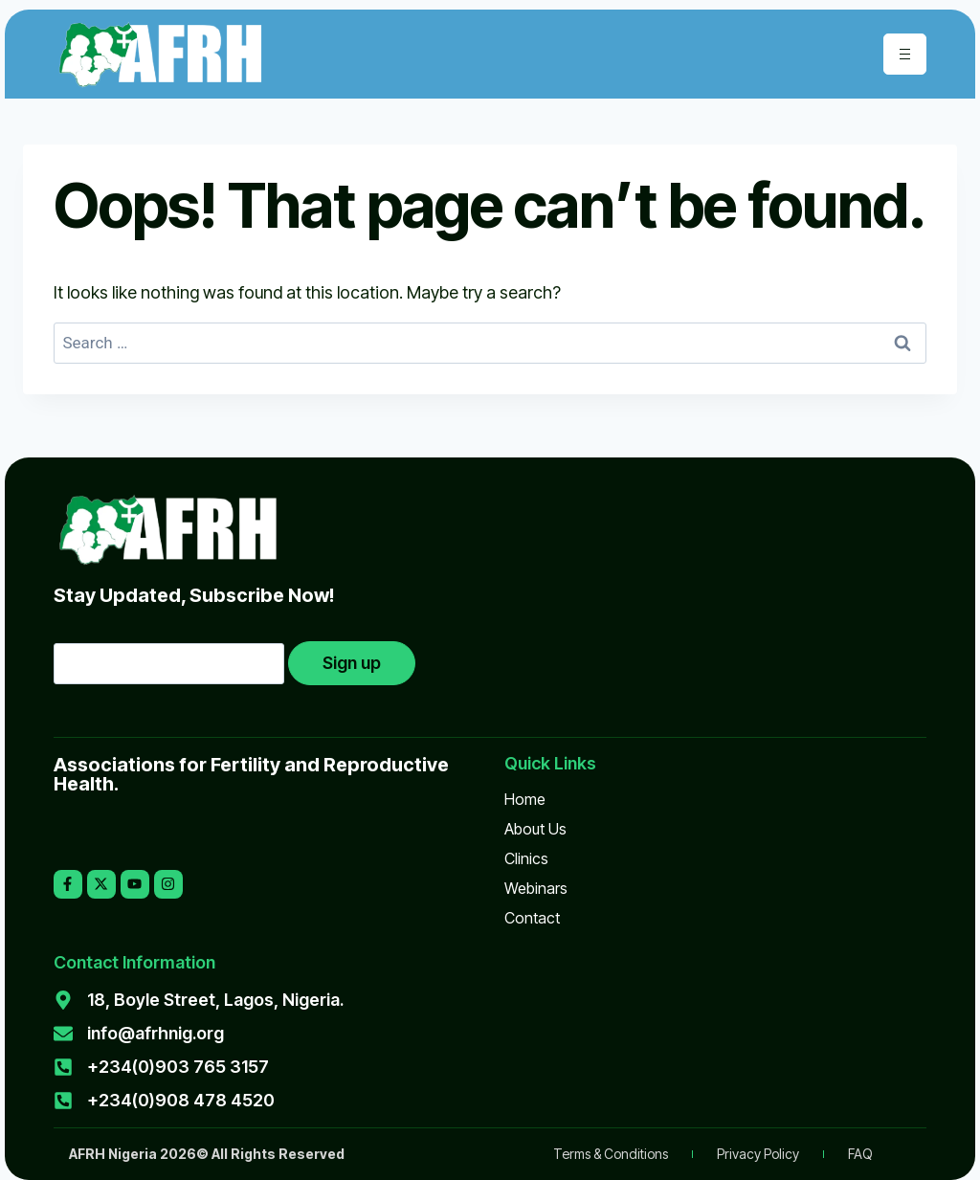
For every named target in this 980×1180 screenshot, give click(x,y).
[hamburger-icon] (904, 54)
